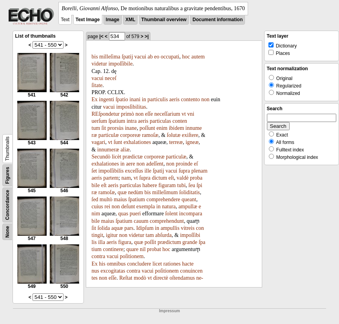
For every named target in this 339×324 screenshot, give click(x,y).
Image (113, 19)
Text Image (88, 19)
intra (132, 121)
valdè (183, 178)
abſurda (163, 235)
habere (149, 185)
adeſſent (154, 164)
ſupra (184, 171)
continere (113, 249)
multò (106, 199)
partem (110, 178)
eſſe (149, 114)
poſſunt (147, 128)
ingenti (106, 99)
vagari (98, 142)
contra (98, 256)
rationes (172, 264)
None (7, 232)
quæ (122, 192)
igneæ (191, 142)
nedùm (135, 192)
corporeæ (130, 135)
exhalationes (137, 142)
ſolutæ (174, 135)
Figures (7, 175)
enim (161, 128)
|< (101, 36)
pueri (135, 214)
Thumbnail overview (164, 19)
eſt (171, 178)
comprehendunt (167, 221)
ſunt (118, 142)
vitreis (187, 228)
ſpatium (117, 121)
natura (169, 206)
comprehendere (163, 199)
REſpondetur (106, 114)
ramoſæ (150, 135)
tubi (181, 185)
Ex (95, 99)
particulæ (108, 135)
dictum (159, 178)
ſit (104, 128)
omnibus (116, 264)
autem (198, 57)
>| (147, 36)
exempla (145, 206)
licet (157, 264)
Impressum (169, 311)
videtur (99, 64)
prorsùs (115, 128)
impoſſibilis (111, 171)
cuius (97, 206)
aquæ (117, 228)
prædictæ (133, 157)
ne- (199, 278)
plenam (199, 171)
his (102, 264)
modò (140, 278)
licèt (116, 157)
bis (95, 57)
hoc (186, 57)
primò (127, 114)
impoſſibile (120, 64)
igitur (112, 235)
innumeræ (108, 150)
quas (123, 214)
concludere (139, 264)
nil (143, 249)
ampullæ (187, 206)
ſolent (171, 214)
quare (132, 249)
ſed (95, 199)
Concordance (7, 205)
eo (156, 57)
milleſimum (165, 192)
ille (147, 171)
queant (188, 199)
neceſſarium (167, 114)
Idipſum (144, 228)
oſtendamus (182, 278)
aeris (174, 99)
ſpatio (122, 99)
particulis (157, 99)
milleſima (109, 57)
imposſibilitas (131, 107)
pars (128, 228)
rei (108, 206)
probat (154, 249)
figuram (167, 185)
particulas (160, 121)
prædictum (169, 242)
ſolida (104, 228)
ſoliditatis (189, 192)
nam (126, 178)
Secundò (101, 157)
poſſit (150, 242)
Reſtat (125, 278)
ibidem (176, 128)
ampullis (170, 228)
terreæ (176, 142)
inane (131, 128)
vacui (140, 57)
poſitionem (132, 256)
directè (160, 278)
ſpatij (127, 57)
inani (134, 99)
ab (150, 57)
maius (120, 199)
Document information (217, 19)
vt (183, 114)
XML (130, 19)
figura (124, 242)
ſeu (192, 185)
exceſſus (134, 171)
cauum (141, 221)
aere (130, 164)
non (205, 99)
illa (101, 242)
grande (189, 242)
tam (150, 235)
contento (190, 99)
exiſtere (190, 135)
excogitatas (112, 271)
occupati (170, 57)
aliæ (124, 150)
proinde (184, 164)
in (144, 99)
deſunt (128, 206)
